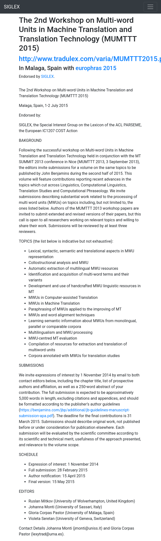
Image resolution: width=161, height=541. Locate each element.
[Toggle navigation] (150, 7)
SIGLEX (12, 7)
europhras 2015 (96, 68)
